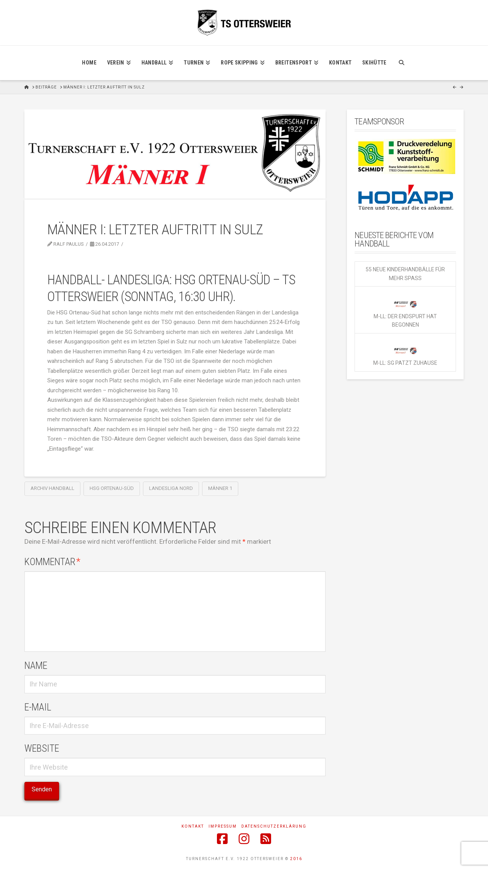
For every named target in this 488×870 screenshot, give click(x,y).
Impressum (223, 826)
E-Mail (37, 707)
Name (35, 665)
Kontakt (192, 826)
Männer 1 (220, 488)
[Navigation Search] (401, 63)
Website (41, 748)
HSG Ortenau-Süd (112, 488)
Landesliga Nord (171, 488)
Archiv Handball (52, 488)
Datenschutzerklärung (274, 826)
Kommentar (52, 561)
